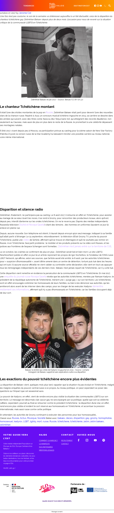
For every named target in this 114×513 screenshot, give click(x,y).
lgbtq (33, 421)
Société (41, 418)
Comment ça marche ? (48, 440)
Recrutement (67, 440)
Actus (23, 418)
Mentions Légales (46, 450)
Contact (65, 444)
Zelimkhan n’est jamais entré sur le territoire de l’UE (84, 246)
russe (46, 421)
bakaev (61, 418)
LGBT (26, 421)
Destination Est (82, 6)
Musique (32, 418)
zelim (86, 421)
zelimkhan (5, 424)
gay (87, 418)
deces (69, 418)
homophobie (105, 418)
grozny (93, 418)
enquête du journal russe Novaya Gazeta (25, 276)
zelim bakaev (97, 421)
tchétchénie (76, 421)
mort (39, 421)
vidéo (26, 239)
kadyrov (18, 421)
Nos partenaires (46, 447)
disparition (79, 418)
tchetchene (63, 421)
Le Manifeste (44, 444)
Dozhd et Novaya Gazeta (31, 224)
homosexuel (6, 421)
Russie (49, 112)
